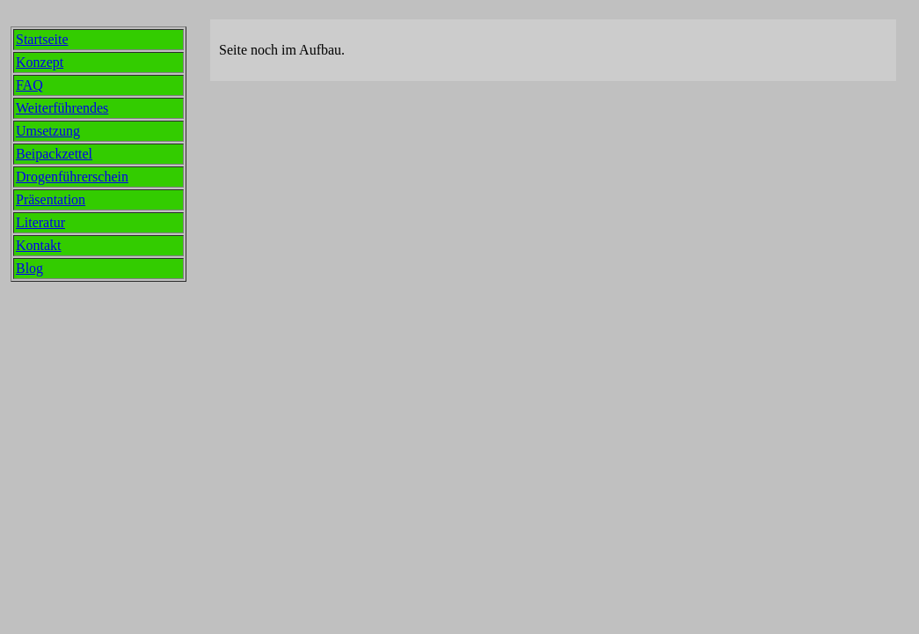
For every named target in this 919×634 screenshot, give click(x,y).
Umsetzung (48, 130)
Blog (29, 268)
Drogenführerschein (72, 176)
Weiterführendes (62, 107)
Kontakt (39, 245)
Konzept (39, 62)
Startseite (42, 39)
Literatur (40, 222)
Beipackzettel (54, 153)
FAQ (29, 84)
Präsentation (50, 199)
